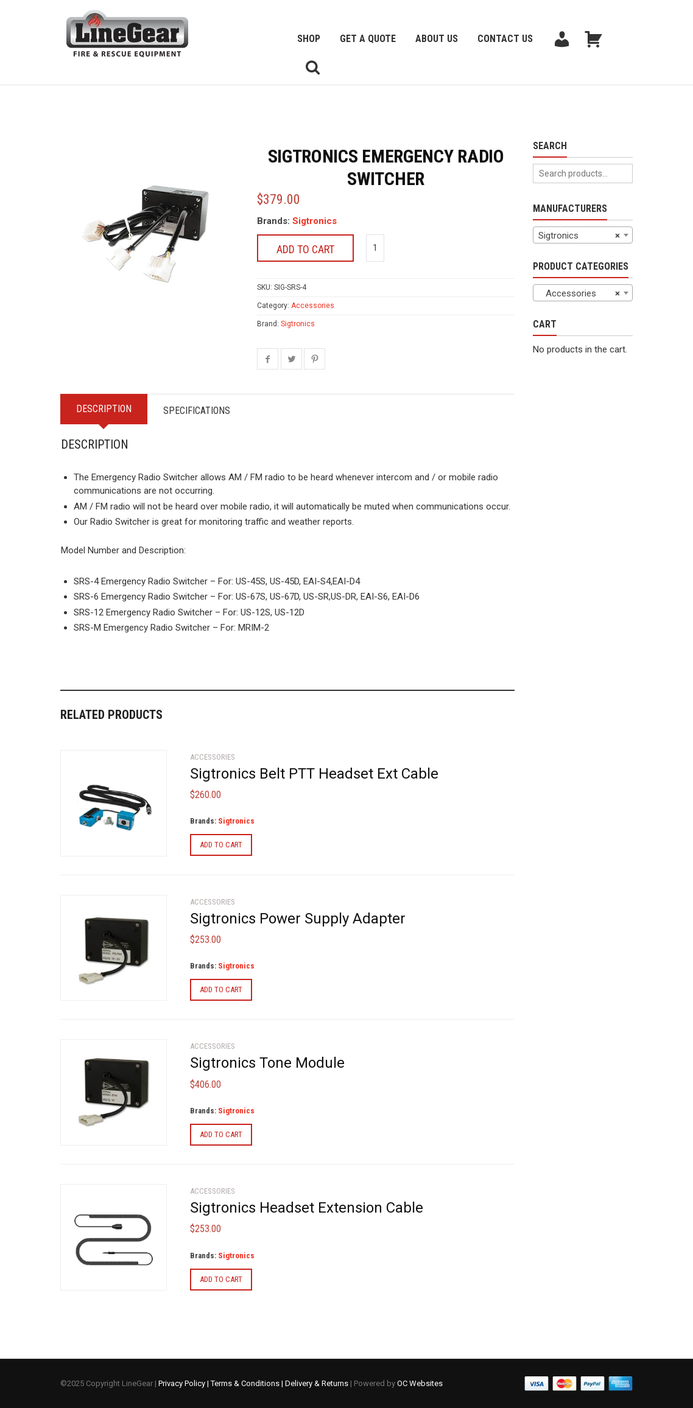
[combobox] (583, 234)
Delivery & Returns (316, 1383)
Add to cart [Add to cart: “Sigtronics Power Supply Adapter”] (221, 989)
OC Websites (420, 1383)
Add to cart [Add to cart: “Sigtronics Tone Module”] (221, 1134)
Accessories (312, 305)
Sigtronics (314, 220)
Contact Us (505, 38)
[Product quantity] (375, 248)
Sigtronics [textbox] (579, 235)
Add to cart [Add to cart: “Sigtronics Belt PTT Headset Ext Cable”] (221, 844)
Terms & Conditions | (248, 1383)
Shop (308, 38)
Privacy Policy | (184, 1383)
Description (104, 409)
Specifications (196, 410)
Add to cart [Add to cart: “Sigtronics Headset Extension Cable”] (221, 1279)
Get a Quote (368, 38)
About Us (436, 38)
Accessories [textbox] (579, 293)
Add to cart (305, 249)
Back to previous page (118, 100)
